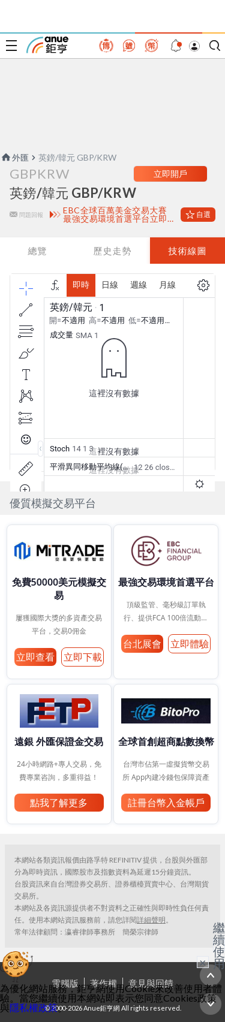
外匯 (14, 157)
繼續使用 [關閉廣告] (219, 945)
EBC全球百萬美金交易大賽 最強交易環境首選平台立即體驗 (119, 214)
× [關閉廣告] (202, 962)
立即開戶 (170, 173)
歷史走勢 (112, 250)
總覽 (37, 250)
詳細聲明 (151, 919)
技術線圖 (187, 250)
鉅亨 (47, 45)
